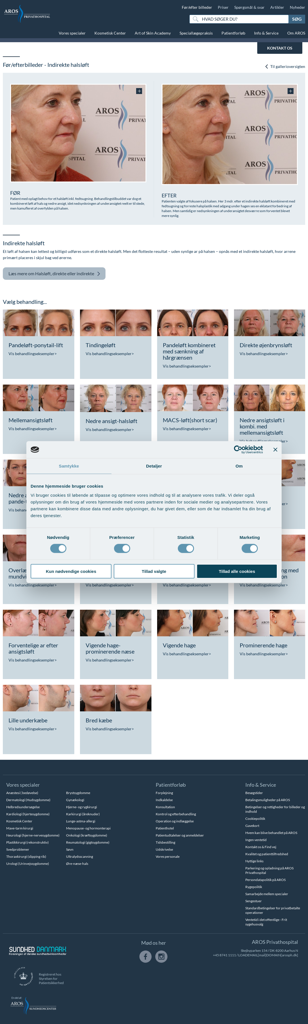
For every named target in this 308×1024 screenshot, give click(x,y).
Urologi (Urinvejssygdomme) (27, 863)
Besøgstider (254, 793)
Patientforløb (233, 33)
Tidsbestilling (165, 842)
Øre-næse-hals (77, 863)
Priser (223, 7)
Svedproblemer (17, 849)
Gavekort (252, 826)
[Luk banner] (275, 450)
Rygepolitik (253, 887)
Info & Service (266, 33)
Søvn (69, 849)
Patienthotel (165, 828)
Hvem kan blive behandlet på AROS (271, 833)
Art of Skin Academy (153, 33)
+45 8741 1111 (224, 955)
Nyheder (297, 7)
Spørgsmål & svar (249, 7)
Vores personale (168, 856)
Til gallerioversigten (285, 66)
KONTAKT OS (279, 48)
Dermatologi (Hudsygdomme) (28, 800)
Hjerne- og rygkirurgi (81, 807)
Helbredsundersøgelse (23, 807)
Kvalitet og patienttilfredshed (266, 854)
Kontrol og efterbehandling (176, 814)
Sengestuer (253, 901)
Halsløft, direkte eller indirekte (54, 273)
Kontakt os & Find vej (260, 847)
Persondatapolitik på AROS (265, 880)
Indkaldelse (164, 800)
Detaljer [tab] (154, 466)
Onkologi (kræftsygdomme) (86, 835)
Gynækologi (75, 800)
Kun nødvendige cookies (71, 571)
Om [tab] (238, 466)
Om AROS (296, 33)
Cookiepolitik (255, 818)
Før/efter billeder (197, 7)
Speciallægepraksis (196, 33)
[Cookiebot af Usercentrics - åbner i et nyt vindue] (238, 449)
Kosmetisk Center (110, 33)
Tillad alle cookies (237, 571)
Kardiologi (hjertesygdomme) (28, 814)
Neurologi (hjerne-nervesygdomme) (33, 835)
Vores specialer (72, 33)
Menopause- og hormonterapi (88, 828)
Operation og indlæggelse (175, 821)
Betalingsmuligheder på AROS (267, 800)
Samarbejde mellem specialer (266, 894)
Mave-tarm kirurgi (19, 828)
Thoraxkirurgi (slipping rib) (26, 856)
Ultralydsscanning (79, 856)
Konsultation (165, 807)
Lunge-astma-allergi (80, 821)
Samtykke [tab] (69, 466)
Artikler (277, 7)
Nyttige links (254, 861)
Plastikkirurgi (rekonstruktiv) (27, 842)
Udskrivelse (164, 849)
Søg (297, 19)
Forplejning (164, 793)
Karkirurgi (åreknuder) (83, 814)
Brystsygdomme (78, 793)
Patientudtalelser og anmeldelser (180, 835)
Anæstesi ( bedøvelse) (22, 793)
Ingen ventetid (256, 840)
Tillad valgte (154, 571)
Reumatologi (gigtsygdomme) (87, 842)
